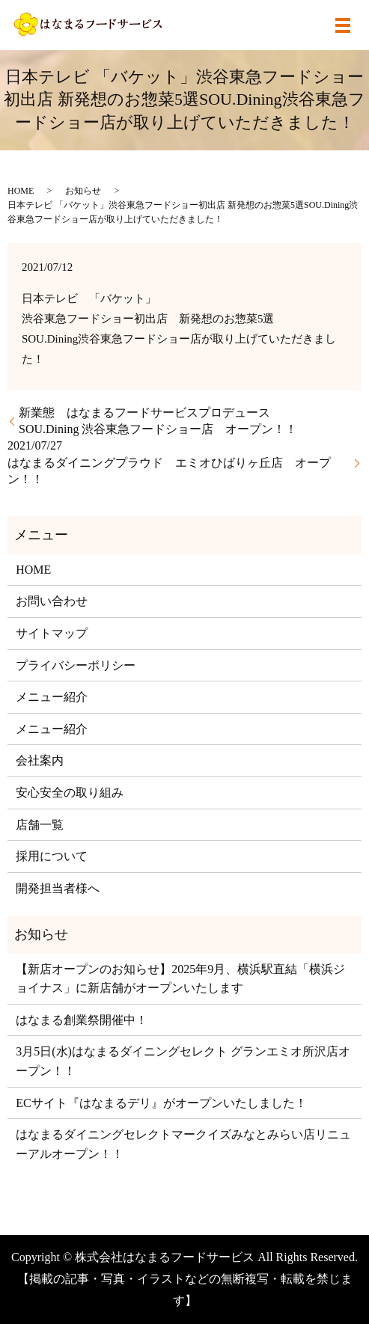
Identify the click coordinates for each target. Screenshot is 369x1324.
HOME (20, 191)
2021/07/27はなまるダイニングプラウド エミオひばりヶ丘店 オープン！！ (169, 462)
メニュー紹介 (52, 696)
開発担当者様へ (58, 888)
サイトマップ (52, 633)
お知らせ (83, 191)
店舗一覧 (40, 824)
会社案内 (40, 760)
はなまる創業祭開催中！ (81, 1020)
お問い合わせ (52, 601)
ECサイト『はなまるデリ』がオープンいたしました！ (161, 1103)
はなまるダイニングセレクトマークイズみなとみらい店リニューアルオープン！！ (183, 1144)
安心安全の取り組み (69, 792)
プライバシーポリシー (75, 665)
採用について (52, 856)
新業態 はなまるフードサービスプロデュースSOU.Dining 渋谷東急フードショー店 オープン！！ (158, 420)
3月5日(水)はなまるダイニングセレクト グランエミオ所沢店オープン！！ (183, 1061)
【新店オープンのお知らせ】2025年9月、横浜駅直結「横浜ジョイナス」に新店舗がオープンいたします (180, 979)
